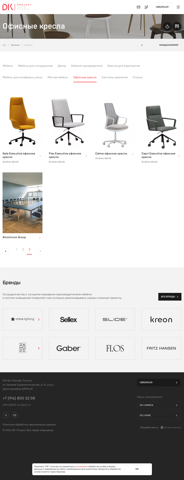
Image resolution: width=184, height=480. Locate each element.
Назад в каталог (160, 45)
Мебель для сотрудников (35, 66)
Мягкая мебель (58, 77)
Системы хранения (115, 77)
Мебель (8, 66)
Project (24, 5)
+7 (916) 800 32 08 (19, 398)
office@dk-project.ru (17, 404)
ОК (137, 469)
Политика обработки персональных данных (29, 424)
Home (21, 7)
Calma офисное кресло (114, 153)
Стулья (138, 77)
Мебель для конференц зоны (22, 77)
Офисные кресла (85, 77)
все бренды (170, 296)
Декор (62, 66)
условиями (82, 466)
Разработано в (160, 427)
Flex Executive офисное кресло (68, 155)
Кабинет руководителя (86, 66)
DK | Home (159, 415)
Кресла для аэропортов (124, 66)
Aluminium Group (22, 237)
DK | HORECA (159, 405)
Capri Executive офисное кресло (161, 155)
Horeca (23, 9)
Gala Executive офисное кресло (22, 155)
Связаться (162, 7)
